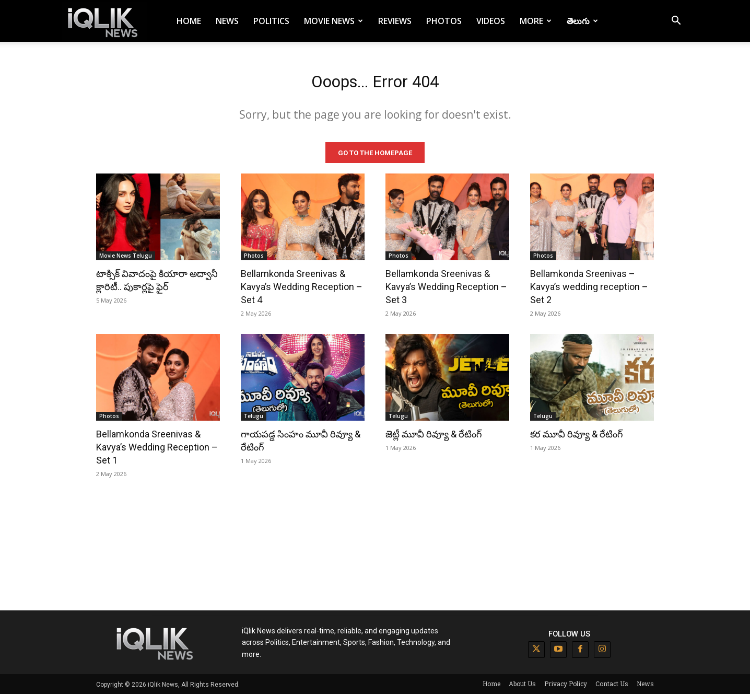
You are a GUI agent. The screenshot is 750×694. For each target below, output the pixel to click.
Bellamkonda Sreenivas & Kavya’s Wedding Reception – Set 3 (446, 286)
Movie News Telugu (125, 255)
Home (189, 21)
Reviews (395, 21)
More (536, 21)
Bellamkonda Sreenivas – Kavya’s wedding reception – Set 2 (589, 286)
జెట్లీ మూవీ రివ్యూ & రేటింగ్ (433, 433)
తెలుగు (582, 21)
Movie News (333, 21)
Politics (271, 21)
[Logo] (104, 21)
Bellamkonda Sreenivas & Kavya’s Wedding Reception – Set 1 (157, 446)
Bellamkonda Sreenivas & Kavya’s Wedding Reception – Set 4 (301, 286)
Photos (444, 21)
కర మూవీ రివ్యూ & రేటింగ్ (576, 433)
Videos (490, 21)
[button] (675, 22)
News (227, 21)
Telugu (253, 415)
